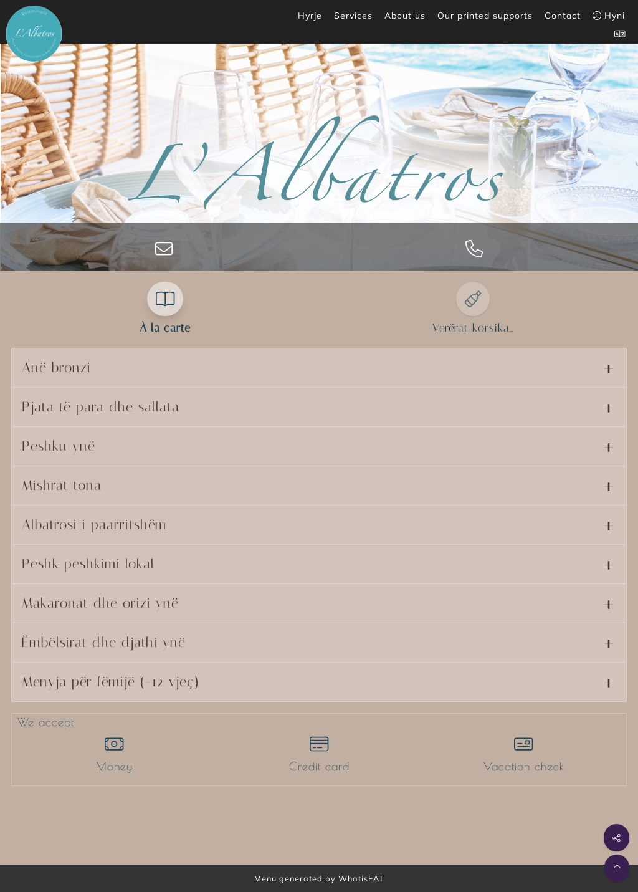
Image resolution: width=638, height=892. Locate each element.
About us (405, 15)
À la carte (165, 328)
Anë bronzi (56, 368)
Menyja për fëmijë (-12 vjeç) (110, 682)
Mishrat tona (62, 485)
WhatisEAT (361, 878)
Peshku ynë (58, 446)
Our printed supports (485, 15)
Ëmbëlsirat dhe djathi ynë (104, 643)
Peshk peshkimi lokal (88, 564)
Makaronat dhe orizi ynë (100, 603)
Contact (563, 15)
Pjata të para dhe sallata (100, 407)
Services (353, 15)
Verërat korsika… (473, 328)
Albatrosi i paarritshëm (94, 525)
